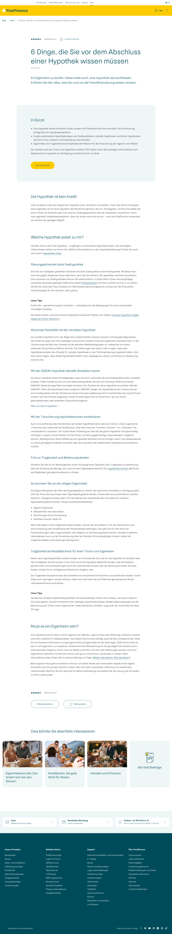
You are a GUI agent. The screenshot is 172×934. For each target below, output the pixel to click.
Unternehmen (135, 855)
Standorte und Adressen (98, 900)
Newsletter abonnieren (139, 874)
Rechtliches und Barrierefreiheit (20, 928)
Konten (8, 859)
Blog (4, 20)
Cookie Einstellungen (138, 889)
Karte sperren (52, 870)
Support (85, 2)
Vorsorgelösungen (13, 881)
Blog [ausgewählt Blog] (91, 2)
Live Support (92, 904)
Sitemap (132, 881)
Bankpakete (10, 855)
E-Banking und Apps (14, 866)
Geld (12, 20)
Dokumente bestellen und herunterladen (105, 855)
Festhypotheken (89, 282)
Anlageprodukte (12, 878)
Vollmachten (93, 881)
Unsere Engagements (138, 866)
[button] (167, 10)
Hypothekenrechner (118, 468)
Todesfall (91, 889)
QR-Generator (52, 866)
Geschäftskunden (56, 2)
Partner (90, 897)
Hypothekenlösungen (14, 874)
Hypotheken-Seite (52, 253)
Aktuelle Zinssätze (54, 885)
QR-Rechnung (52, 863)
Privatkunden (41, 2)
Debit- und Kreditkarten (15, 863)
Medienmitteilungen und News (142, 870)
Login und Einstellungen (97, 870)
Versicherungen (12, 885)
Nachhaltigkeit (135, 863)
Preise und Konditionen (56, 889)
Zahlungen (92, 885)
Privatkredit (10, 870)
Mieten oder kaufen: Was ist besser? (111, 657)
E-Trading (91, 859)
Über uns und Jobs (72, 2)
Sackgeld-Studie (53, 893)
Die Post (132, 878)
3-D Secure (51, 874)
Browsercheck (52, 881)
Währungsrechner (54, 878)
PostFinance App (53, 855)
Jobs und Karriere (136, 859)
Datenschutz (134, 885)
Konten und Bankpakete (98, 866)
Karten (90, 863)
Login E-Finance (53, 859)
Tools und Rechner (95, 893)
